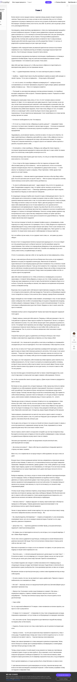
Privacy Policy (17, 679)
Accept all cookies (63, 675)
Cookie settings (63, 679)
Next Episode (69, 2)
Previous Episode (51, 2)
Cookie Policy (9, 679)
